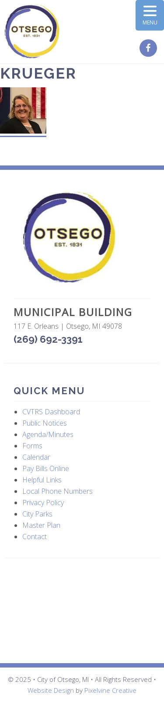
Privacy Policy (43, 502)
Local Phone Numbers (57, 491)
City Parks (37, 514)
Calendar (36, 457)
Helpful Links (42, 480)
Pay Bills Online (45, 468)
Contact (34, 536)
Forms (32, 446)
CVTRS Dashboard (51, 411)
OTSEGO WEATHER (82, 611)
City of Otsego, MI (32, 31)
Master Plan (41, 525)
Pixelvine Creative (110, 690)
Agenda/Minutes (47, 434)
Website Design (51, 690)
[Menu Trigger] (150, 15)
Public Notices (44, 423)
